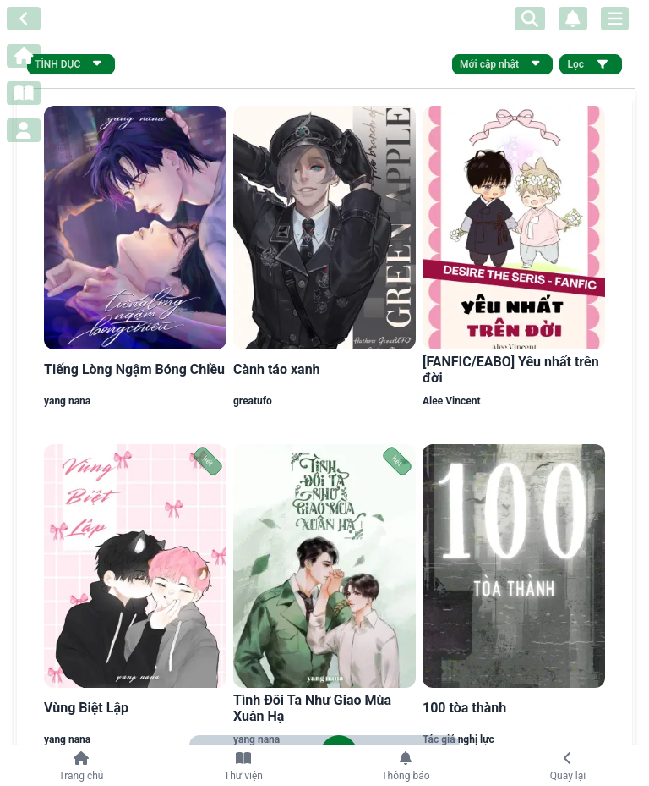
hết (208, 461)
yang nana (67, 401)
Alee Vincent (451, 401)
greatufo (252, 401)
